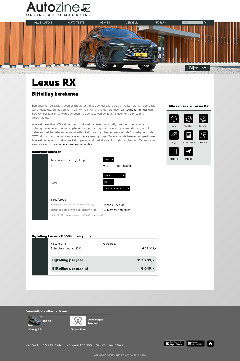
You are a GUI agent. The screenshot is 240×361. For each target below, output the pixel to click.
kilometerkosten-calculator (74, 144)
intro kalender (52, 344)
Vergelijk (133, 22)
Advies (105, 22)
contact (32, 344)
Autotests (76, 22)
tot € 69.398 (114, 205)
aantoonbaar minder (134, 109)
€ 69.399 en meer (117, 210)
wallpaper (116, 344)
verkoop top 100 (79, 344)
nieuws (101, 344)
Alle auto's (43, 22)
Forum (161, 22)
